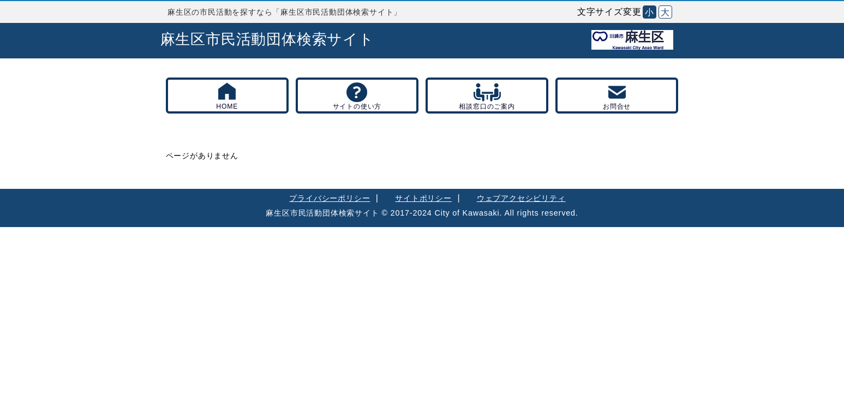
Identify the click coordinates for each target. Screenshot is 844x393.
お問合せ (617, 106)
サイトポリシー (423, 198)
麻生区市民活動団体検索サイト (267, 39)
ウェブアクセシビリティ (521, 198)
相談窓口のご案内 (486, 106)
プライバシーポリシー (329, 198)
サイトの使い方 (357, 106)
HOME (227, 106)
